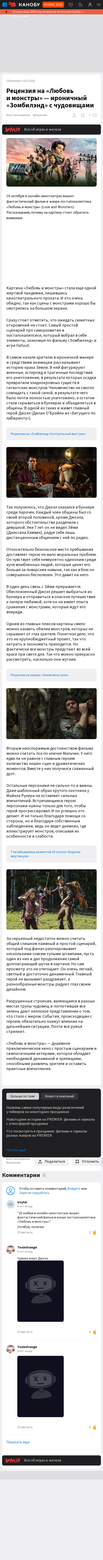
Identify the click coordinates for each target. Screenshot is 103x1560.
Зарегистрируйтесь (34, 1193)
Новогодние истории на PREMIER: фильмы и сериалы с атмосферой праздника (50, 1121)
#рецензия (40, 115)
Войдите (74, 1188)
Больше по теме (23, 1096)
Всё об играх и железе (33, 129)
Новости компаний (59, 1096)
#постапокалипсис (18, 115)
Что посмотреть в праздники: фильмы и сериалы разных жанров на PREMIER (46, 1133)
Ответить (25, 1232)
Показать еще (18, 1442)
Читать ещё (16, 1150)
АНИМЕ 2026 (53, 4)
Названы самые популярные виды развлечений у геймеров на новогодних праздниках (45, 1110)
